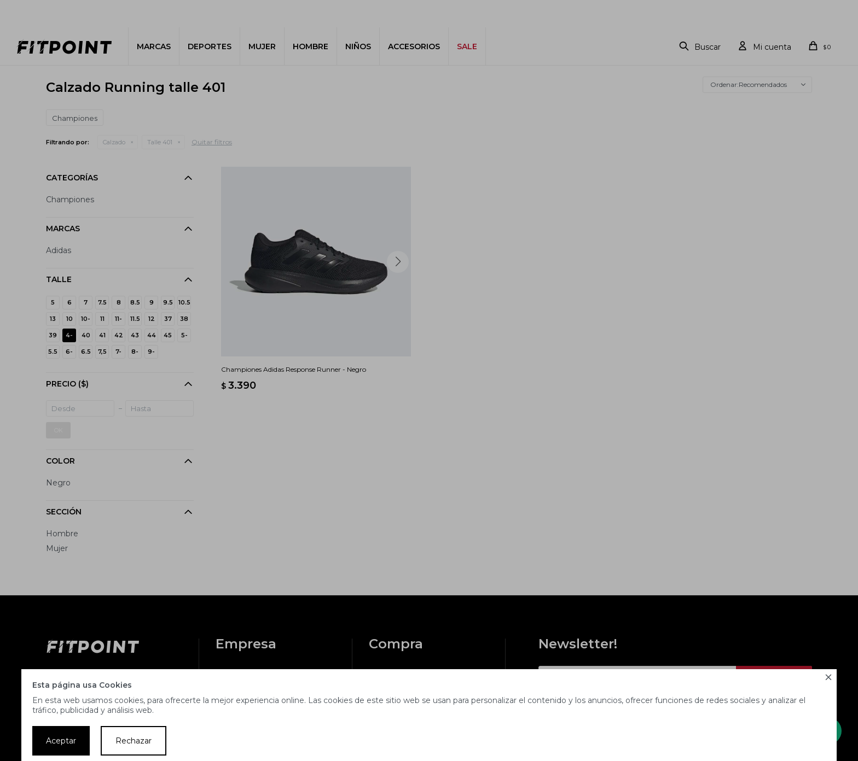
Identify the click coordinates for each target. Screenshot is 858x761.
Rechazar (133, 741)
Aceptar (61, 741)
